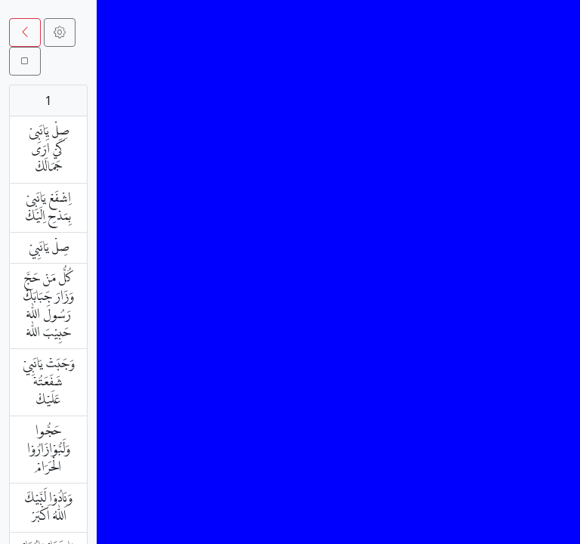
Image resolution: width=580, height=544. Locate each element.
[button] (25, 32)
